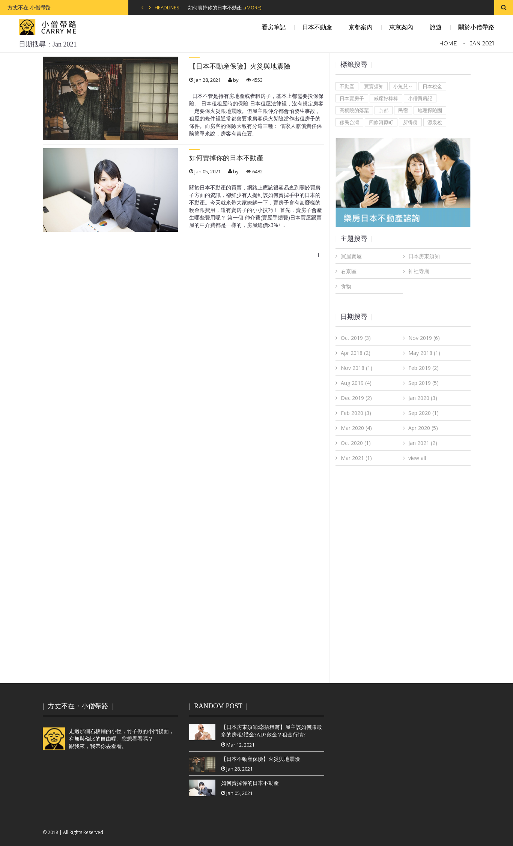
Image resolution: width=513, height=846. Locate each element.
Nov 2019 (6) (424, 337)
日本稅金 (432, 86)
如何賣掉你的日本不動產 (226, 158)
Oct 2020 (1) (356, 442)
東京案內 (401, 27)
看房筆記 (274, 27)
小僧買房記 (420, 98)
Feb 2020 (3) (356, 412)
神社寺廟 (418, 271)
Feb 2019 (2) (423, 367)
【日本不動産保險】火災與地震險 (239, 66)
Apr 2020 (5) (423, 427)
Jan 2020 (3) (422, 397)
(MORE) (253, 7)
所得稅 (410, 122)
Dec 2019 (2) (356, 397)
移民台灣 (349, 122)
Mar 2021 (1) (356, 457)
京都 (383, 110)
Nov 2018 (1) (356, 367)
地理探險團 (430, 110)
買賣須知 (374, 86)
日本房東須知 (424, 256)
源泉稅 (434, 122)
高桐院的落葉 (354, 110)
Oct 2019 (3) (356, 337)
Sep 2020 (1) (423, 412)
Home (448, 43)
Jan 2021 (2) (422, 442)
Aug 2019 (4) (356, 382)
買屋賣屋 (351, 256)
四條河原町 (381, 122)
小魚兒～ (403, 86)
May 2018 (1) (424, 352)
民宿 (403, 110)
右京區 (349, 271)
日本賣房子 (352, 98)
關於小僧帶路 (476, 27)
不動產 (347, 86)
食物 (346, 286)
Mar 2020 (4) (356, 427)
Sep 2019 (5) (423, 382)
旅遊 (436, 27)
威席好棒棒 (386, 98)
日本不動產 (317, 27)
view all (417, 457)
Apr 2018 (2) (355, 352)
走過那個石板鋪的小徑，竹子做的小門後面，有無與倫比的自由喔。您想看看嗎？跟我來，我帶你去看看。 (108, 738)
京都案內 (361, 27)
